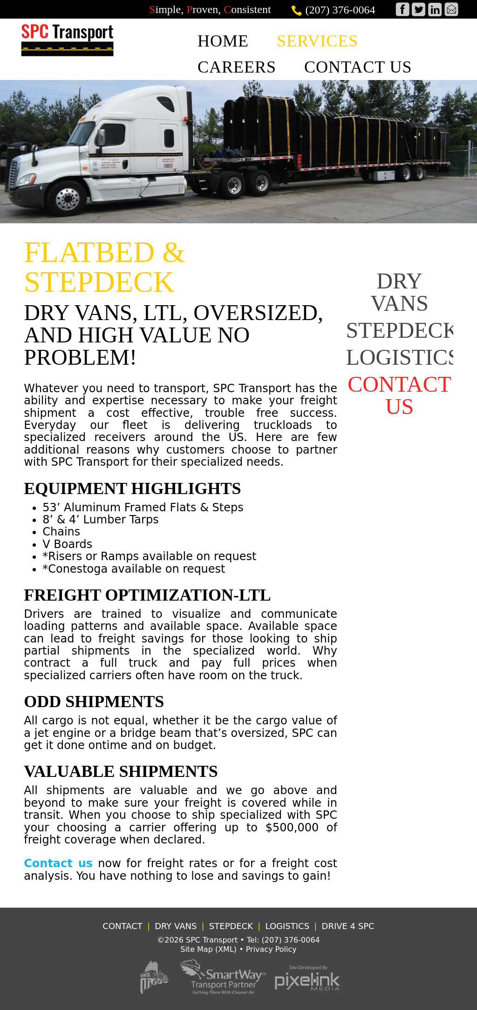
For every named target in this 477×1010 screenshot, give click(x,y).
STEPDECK (402, 330)
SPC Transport (212, 940)
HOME (223, 41)
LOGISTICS (403, 357)
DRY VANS (399, 291)
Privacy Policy (271, 949)
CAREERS (237, 67)
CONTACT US (358, 67)
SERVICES (317, 41)
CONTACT (122, 926)
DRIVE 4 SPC (348, 926)
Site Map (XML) (208, 949)
